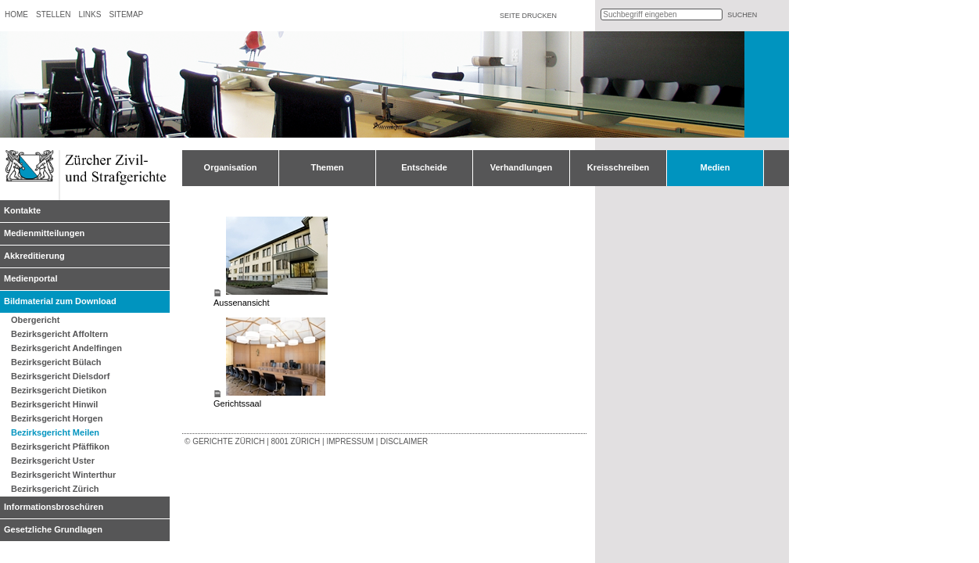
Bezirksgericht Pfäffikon (60, 446)
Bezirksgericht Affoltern (59, 334)
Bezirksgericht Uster (53, 460)
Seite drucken (528, 16)
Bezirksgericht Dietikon (58, 390)
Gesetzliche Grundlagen (53, 529)
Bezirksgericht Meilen (55, 432)
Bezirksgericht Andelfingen (66, 348)
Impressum (350, 441)
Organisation (230, 167)
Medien (715, 167)
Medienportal (30, 278)
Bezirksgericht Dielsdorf (60, 376)
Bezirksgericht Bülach (56, 362)
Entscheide (424, 167)
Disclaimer (404, 441)
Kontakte (22, 210)
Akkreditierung (34, 255)
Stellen (53, 14)
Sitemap (126, 14)
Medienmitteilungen (44, 233)
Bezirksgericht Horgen (56, 418)
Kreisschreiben (618, 167)
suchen (742, 15)
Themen (326, 167)
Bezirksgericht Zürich (55, 488)
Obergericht (35, 320)
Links (89, 14)
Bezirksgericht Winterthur (63, 474)
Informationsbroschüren (53, 506)
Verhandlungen (521, 167)
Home (16, 14)
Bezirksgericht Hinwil (54, 404)
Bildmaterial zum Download (60, 301)
